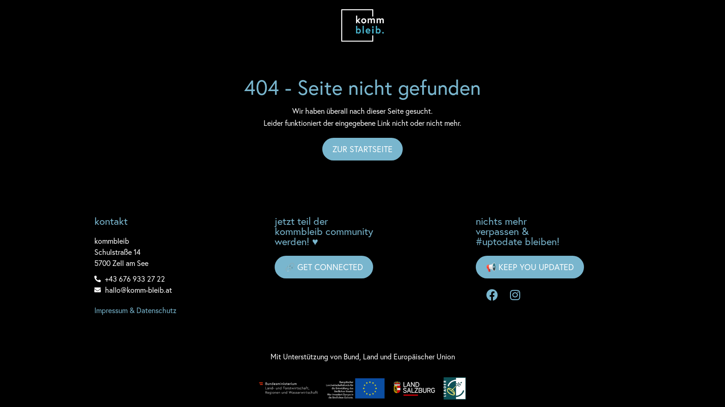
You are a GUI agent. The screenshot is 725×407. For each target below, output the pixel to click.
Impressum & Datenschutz (135, 310)
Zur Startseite (362, 148)
